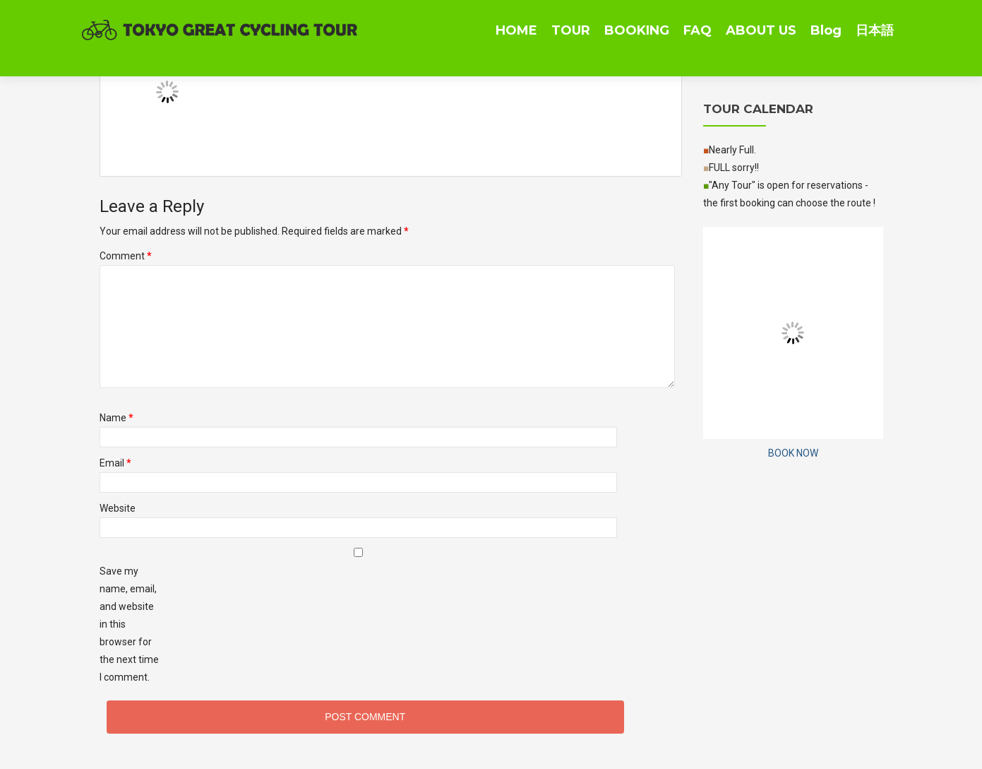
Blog (826, 30)
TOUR (570, 30)
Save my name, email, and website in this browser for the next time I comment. (129, 624)
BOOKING (636, 30)
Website (118, 508)
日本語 (875, 30)
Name (116, 417)
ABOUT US (761, 30)
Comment (126, 256)
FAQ (697, 30)
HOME (516, 30)
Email (115, 463)
